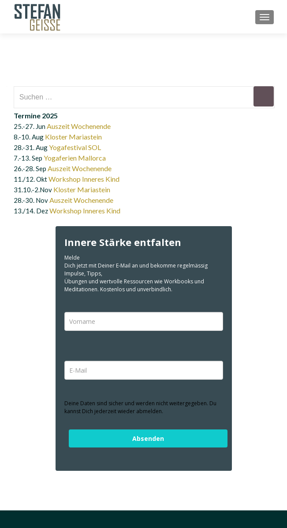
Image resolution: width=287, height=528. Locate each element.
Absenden (148, 438)
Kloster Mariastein (73, 136)
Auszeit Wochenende (79, 126)
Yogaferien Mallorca (75, 158)
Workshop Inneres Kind (83, 179)
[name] (143, 321)
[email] (143, 370)
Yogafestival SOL (75, 147)
